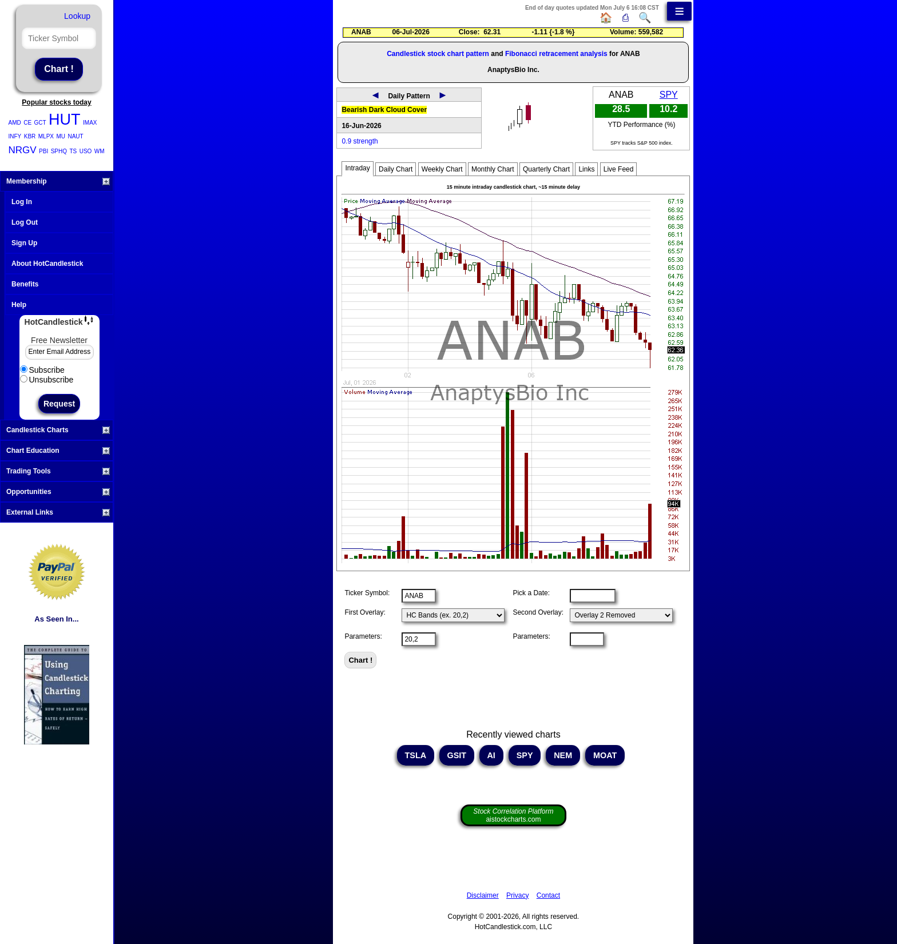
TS (73, 151)
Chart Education (58, 451)
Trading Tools (58, 471)
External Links (58, 512)
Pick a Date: (531, 593)
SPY (669, 94)
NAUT (75, 136)
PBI (43, 151)
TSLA (415, 755)
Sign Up (24, 243)
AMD (15, 123)
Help (18, 305)
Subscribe (42, 370)
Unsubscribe (47, 379)
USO (86, 151)
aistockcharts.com (513, 815)
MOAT (605, 755)
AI (491, 755)
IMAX (90, 123)
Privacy (517, 895)
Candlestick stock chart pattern (438, 54)
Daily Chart (395, 169)
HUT (65, 119)
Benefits (24, 284)
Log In (21, 202)
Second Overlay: (538, 612)
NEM (562, 755)
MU (60, 136)
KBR (30, 136)
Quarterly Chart (546, 169)
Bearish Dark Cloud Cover (384, 110)
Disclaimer (483, 895)
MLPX (46, 136)
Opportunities (58, 492)
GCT (40, 123)
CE (27, 123)
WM (99, 151)
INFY (15, 136)
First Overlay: (364, 612)
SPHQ (59, 151)
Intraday (357, 168)
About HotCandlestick (47, 264)
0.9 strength (360, 141)
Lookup (77, 16)
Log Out (24, 222)
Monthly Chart (492, 169)
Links (586, 169)
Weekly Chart (442, 169)
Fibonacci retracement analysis (556, 54)
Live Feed (619, 169)
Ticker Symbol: (367, 593)
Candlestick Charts (58, 430)
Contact (548, 895)
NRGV (23, 150)
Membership (58, 181)
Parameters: (363, 636)
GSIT (457, 755)
